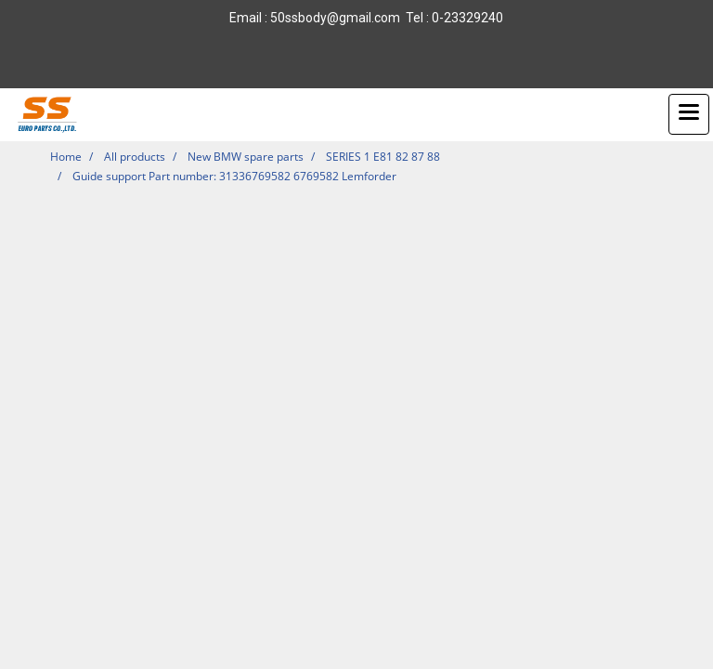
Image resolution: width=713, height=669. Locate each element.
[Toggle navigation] (688, 114)
